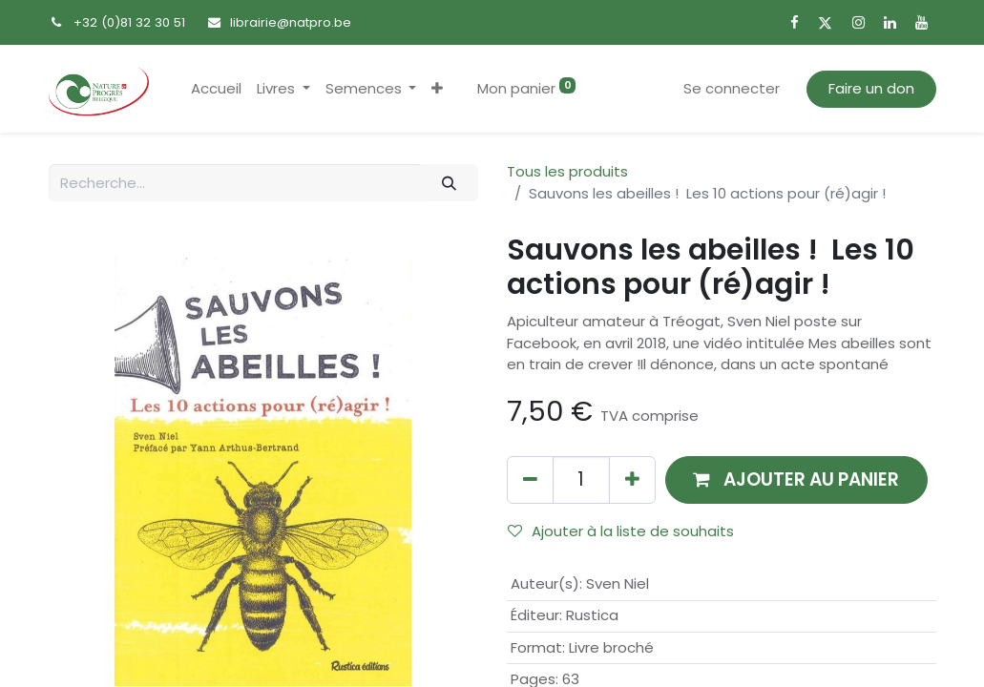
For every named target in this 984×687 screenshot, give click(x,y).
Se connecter (731, 88)
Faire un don (871, 88)
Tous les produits (567, 171)
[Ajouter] (632, 479)
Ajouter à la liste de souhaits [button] (621, 531)
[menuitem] (216, 89)
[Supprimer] (530, 479)
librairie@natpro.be (290, 22)
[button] (437, 89)
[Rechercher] (448, 182)
